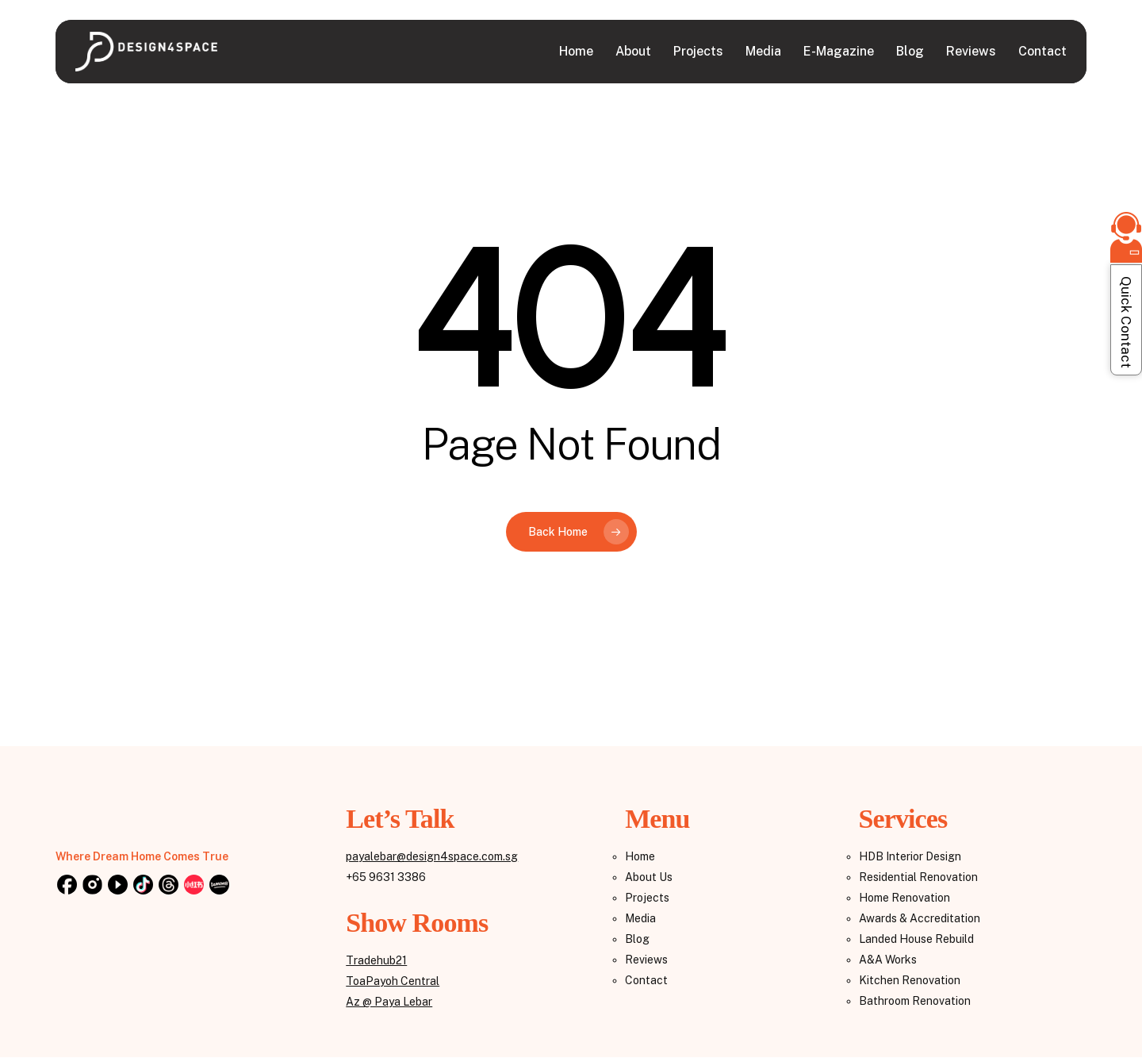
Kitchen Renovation (909, 980)
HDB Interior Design (910, 856)
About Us (649, 877)
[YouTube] (117, 886)
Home (640, 856)
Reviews (646, 959)
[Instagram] (92, 886)
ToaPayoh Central (392, 981)
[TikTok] (143, 886)
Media (640, 918)
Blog (637, 939)
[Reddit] (193, 886)
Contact (646, 980)
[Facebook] (67, 886)
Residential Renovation (918, 877)
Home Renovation (904, 897)
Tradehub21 (376, 960)
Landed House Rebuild (916, 939)
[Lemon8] (219, 886)
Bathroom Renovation (915, 1001)
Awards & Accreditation (919, 918)
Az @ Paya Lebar (389, 1001)
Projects (647, 897)
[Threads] (168, 886)
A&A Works (888, 959)
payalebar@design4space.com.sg (432, 856)
